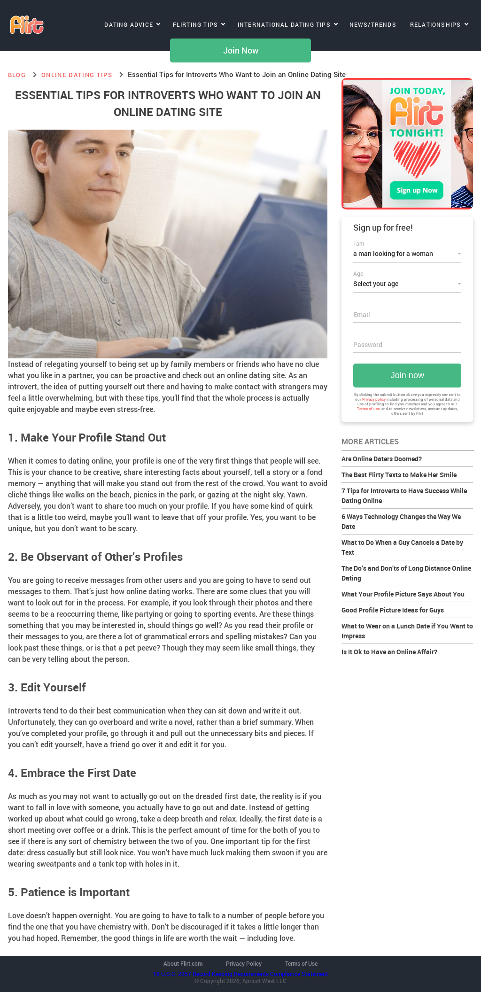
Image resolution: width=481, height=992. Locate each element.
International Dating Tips (284, 24)
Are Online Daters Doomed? (381, 458)
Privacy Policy (244, 963)
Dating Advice (128, 24)
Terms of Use (301, 963)
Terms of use (368, 408)
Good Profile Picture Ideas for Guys (392, 609)
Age (358, 273)
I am (358, 243)
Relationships (435, 24)
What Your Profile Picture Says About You (403, 593)
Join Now (240, 51)
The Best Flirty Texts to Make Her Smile (399, 474)
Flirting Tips (195, 24)
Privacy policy (374, 399)
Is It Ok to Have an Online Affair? (389, 651)
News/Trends (372, 24)
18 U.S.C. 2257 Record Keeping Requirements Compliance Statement (240, 973)
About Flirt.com (182, 963)
